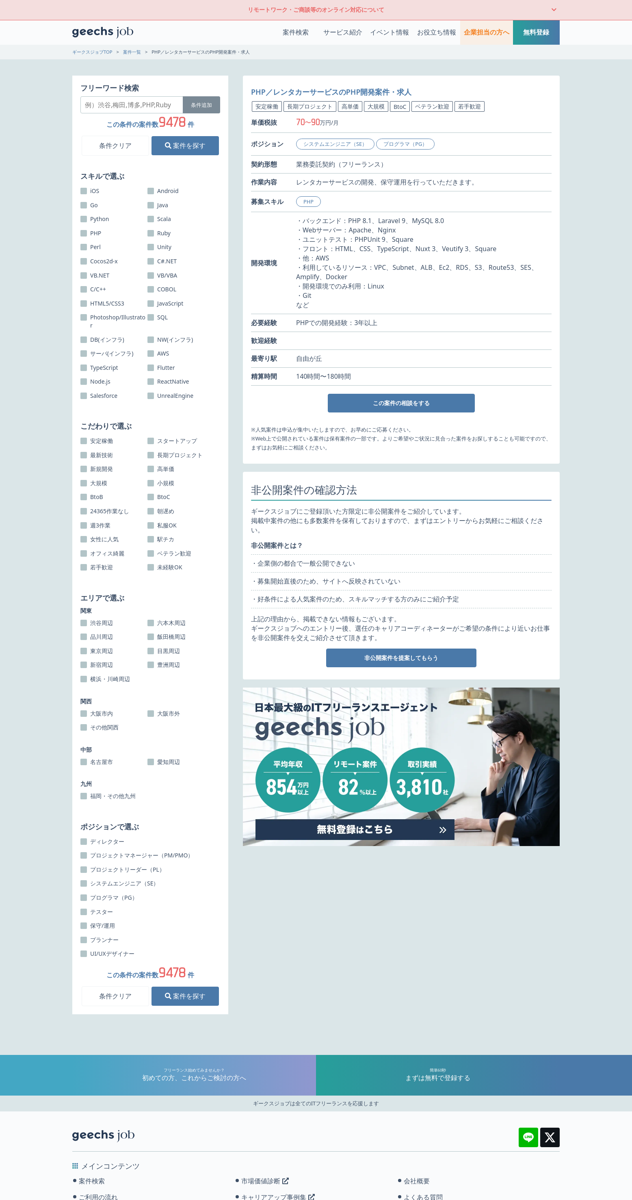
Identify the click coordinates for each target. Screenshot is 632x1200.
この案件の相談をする (401, 403)
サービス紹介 (342, 32)
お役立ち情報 (436, 32)
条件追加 (201, 104)
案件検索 (296, 32)
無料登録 (536, 32)
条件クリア (115, 145)
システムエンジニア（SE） (335, 144)
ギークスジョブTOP (92, 52)
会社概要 (417, 1180)
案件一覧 (132, 52)
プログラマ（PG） (405, 144)
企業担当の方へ (486, 32)
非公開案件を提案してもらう (401, 658)
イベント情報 (389, 32)
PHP (308, 201)
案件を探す (185, 145)
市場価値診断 (265, 1180)
